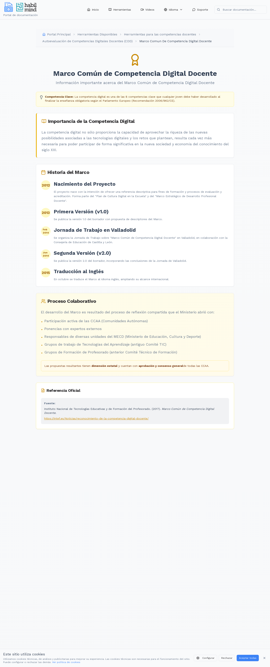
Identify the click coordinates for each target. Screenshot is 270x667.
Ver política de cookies (66, 662)
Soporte (200, 9)
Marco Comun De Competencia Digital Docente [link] (175, 41)
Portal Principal (59, 34)
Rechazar (226, 658)
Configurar (205, 658)
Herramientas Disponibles (97, 34)
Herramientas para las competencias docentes (160, 34)
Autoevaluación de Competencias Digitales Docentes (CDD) (87, 41)
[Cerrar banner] (264, 658)
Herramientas (119, 9)
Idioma (173, 9)
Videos (147, 9)
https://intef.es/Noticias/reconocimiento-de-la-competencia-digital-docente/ (96, 418)
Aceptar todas (247, 658)
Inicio (93, 9)
